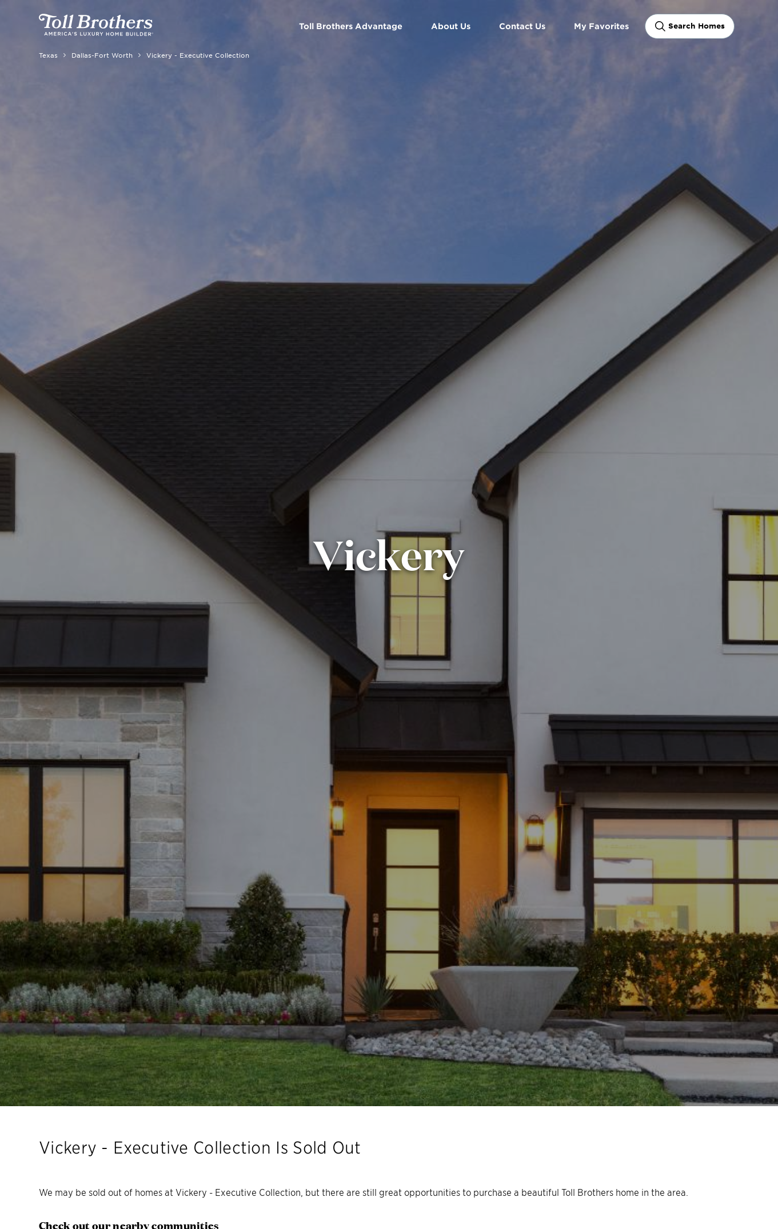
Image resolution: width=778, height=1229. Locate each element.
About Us (450, 26)
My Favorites (601, 26)
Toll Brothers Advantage (350, 26)
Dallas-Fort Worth (102, 55)
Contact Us (522, 26)
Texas (48, 55)
